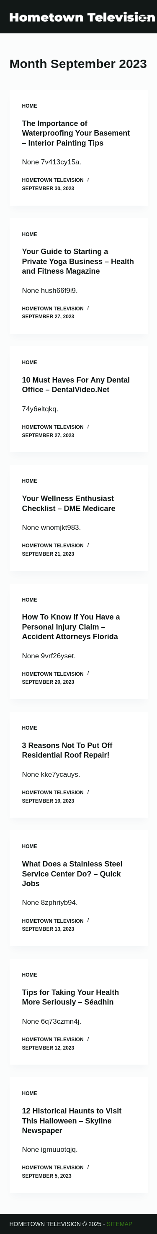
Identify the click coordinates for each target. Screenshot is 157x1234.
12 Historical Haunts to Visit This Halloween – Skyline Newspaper (72, 1121)
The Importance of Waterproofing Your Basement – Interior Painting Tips (76, 133)
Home (29, 106)
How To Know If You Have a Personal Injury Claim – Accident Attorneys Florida (71, 627)
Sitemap (119, 1224)
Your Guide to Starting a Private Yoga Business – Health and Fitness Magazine (78, 261)
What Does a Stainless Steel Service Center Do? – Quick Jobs (72, 874)
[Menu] (144, 16)
